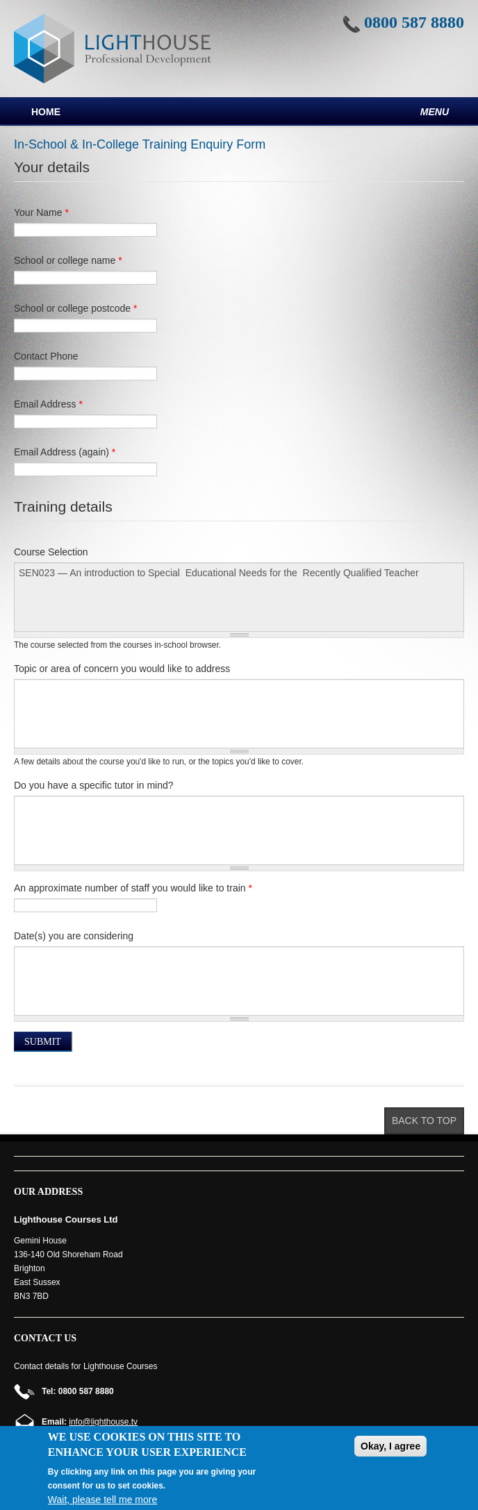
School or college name (68, 260)
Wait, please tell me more (102, 1499)
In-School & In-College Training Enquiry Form (139, 144)
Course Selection (51, 551)
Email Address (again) (64, 452)
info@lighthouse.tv (103, 1422)
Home (45, 111)
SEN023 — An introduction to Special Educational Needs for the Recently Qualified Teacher (239, 597)
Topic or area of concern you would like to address (122, 668)
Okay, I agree (390, 1446)
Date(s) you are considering (73, 935)
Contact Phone (46, 356)
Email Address (48, 404)
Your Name (41, 212)
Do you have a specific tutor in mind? (94, 785)
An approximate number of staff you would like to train (133, 888)
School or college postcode (75, 308)
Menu (434, 111)
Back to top (424, 1120)
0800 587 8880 (414, 22)
